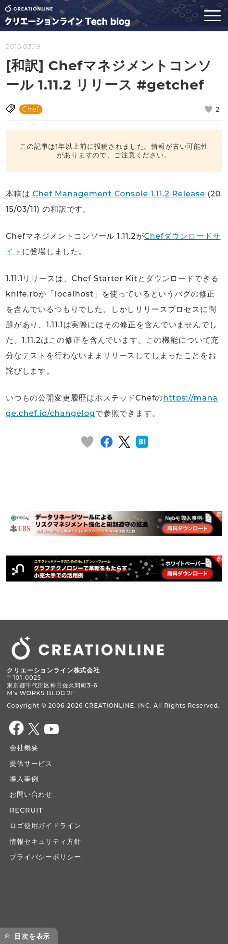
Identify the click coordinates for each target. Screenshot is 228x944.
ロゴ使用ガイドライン (45, 825)
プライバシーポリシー (45, 857)
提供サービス (31, 763)
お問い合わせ (31, 794)
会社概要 (24, 747)
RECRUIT (26, 810)
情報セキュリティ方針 (45, 841)
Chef (30, 109)
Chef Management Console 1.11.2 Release (119, 193)
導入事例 (24, 779)
